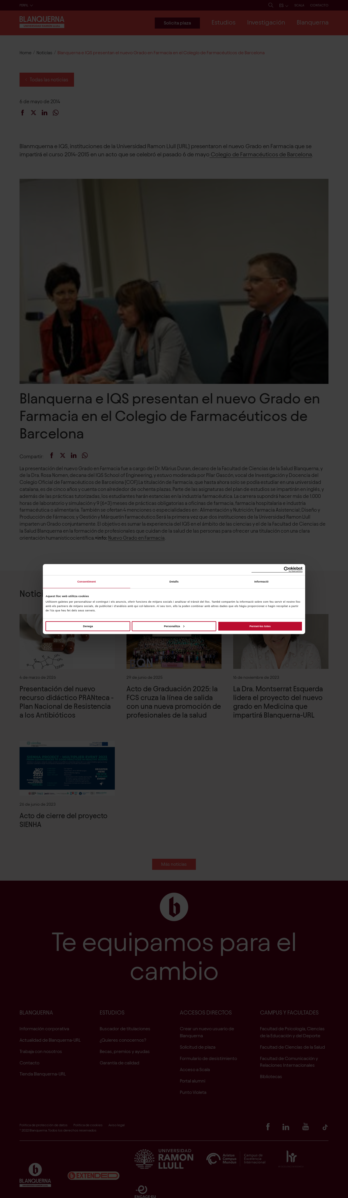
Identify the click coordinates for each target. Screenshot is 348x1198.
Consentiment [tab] (86, 581)
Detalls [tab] (173, 581)
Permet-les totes (260, 626)
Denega (88, 626)
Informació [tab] (261, 581)
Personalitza (174, 626)
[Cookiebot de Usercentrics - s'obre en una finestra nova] (277, 570)
